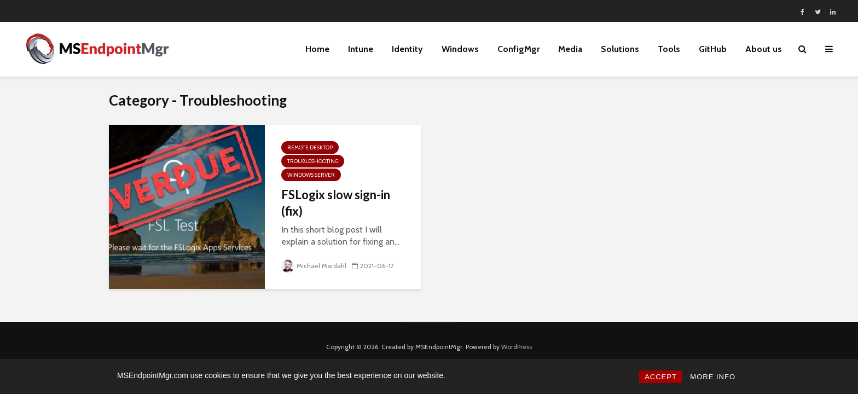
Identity (407, 49)
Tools (669, 49)
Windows (460, 49)
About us (763, 49)
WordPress (516, 347)
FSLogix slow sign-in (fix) (335, 202)
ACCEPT (661, 377)
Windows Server (311, 174)
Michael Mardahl (313, 266)
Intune (360, 49)
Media (570, 49)
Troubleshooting (312, 161)
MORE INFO (712, 377)
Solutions (620, 49)
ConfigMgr (518, 49)
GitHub (713, 49)
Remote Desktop (310, 147)
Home (317, 49)
